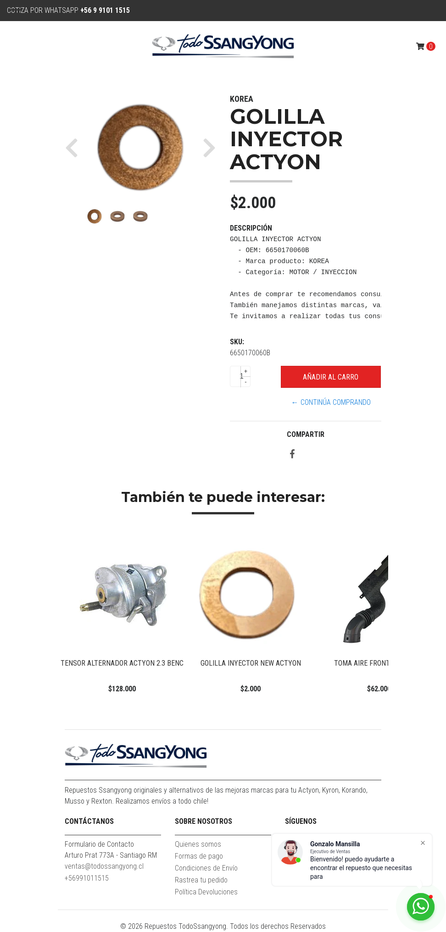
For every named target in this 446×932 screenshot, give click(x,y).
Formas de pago (199, 856)
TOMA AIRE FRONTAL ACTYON (379, 663)
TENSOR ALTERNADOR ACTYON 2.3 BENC (122, 663)
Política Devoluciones (206, 892)
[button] (75, 148)
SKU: (237, 341)
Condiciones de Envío (206, 868)
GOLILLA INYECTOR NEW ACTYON (251, 663)
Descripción (251, 228)
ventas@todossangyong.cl (104, 866)
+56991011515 (87, 878)
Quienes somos (198, 844)
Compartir (305, 434)
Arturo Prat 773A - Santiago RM (111, 855)
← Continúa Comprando (331, 402)
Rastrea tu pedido (201, 880)
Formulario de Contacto (99, 844)
